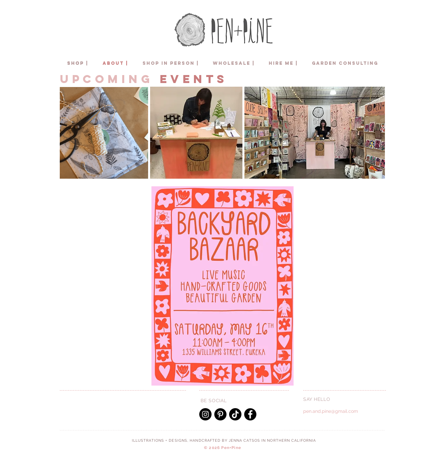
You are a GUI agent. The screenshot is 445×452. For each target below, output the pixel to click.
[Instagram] (205, 414)
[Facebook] (250, 414)
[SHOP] (75, 63)
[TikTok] (235, 414)
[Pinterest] (220, 414)
